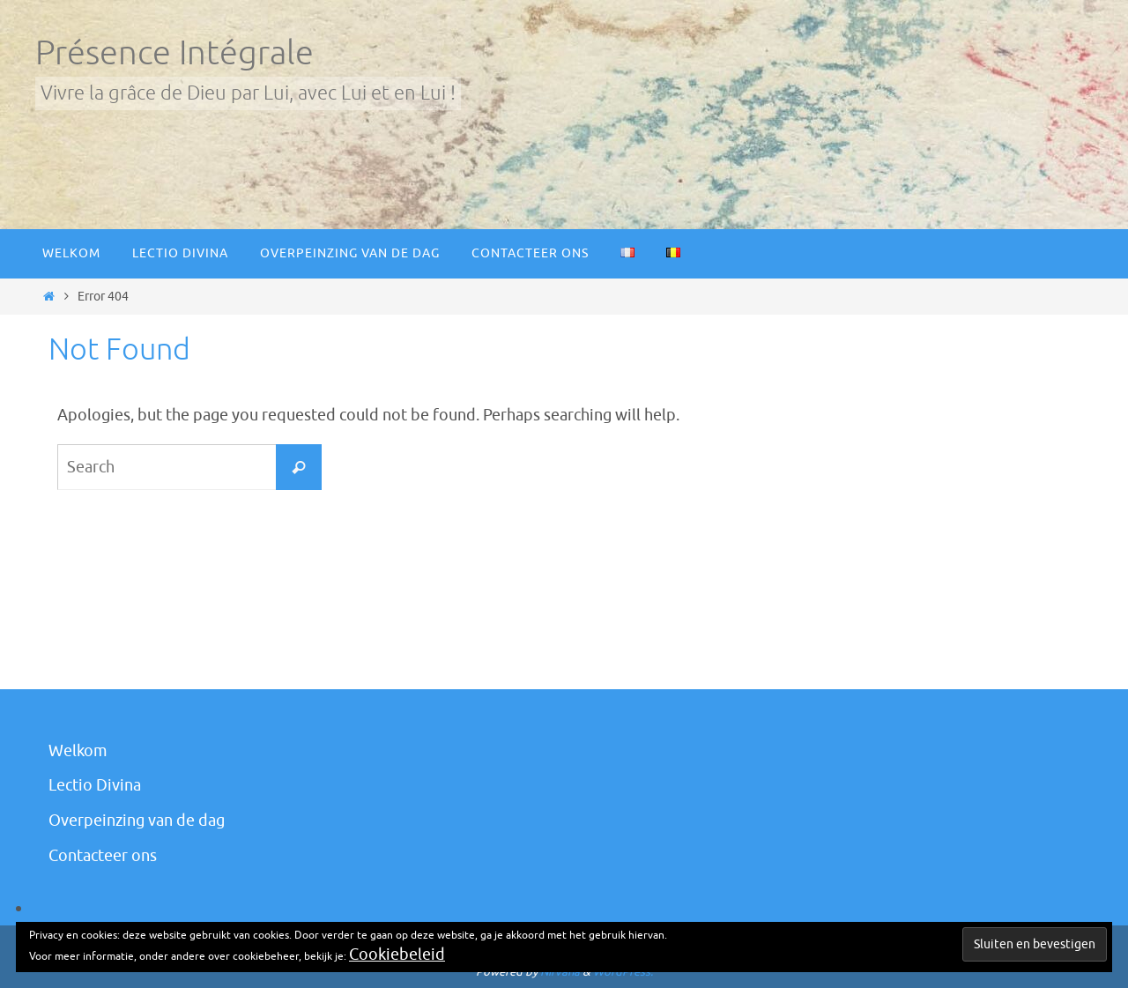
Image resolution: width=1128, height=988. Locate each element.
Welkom (78, 751)
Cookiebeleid (397, 954)
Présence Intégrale (174, 53)
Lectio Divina (94, 785)
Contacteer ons (102, 855)
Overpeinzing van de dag (136, 820)
